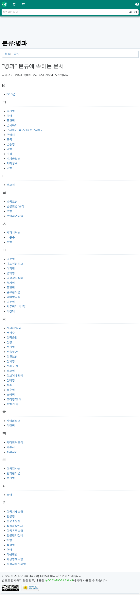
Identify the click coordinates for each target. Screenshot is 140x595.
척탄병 (11, 425)
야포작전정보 (15, 263)
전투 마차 (12, 366)
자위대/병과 (14, 328)
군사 (17, 54)
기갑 (9, 153)
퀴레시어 (12, 452)
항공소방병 (13, 521)
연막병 (11, 273)
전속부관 (12, 351)
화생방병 (12, 554)
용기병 (11, 282)
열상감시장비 (15, 278)
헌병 (9, 549)
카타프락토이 (15, 442)
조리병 (11, 394)
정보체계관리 (15, 375)
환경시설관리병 (16, 564)
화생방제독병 (15, 559)
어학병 (11, 268)
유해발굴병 (13, 297)
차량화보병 (13, 420)
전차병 (11, 361)
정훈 (9, 385)
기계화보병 (13, 158)
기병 (9, 168)
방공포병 (12, 201)
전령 (9, 342)
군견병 (11, 120)
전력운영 (12, 337)
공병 (9, 115)
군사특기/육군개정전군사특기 (25, 130)
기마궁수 (12, 163)
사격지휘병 (13, 232)
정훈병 (11, 390)
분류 (7, 54)
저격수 (11, 332)
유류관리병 (13, 292)
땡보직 (11, 184)
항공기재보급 (15, 511)
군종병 (11, 144)
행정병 (11, 545)
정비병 (11, 380)
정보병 (11, 370)
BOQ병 (11, 94)
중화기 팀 (12, 404)
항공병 (11, 516)
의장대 (11, 311)
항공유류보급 (15, 530)
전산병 (11, 347)
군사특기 (12, 125)
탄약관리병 (13, 473)
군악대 (11, 134)
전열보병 (12, 356)
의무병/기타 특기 (17, 306)
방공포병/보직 (15, 206)
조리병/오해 (14, 399)
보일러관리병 (15, 216)
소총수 (11, 237)
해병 (9, 540)
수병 (9, 242)
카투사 (11, 447)
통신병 (11, 478)
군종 (9, 139)
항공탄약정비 (15, 535)
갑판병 (11, 111)
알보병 (11, 259)
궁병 (9, 149)
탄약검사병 (13, 468)
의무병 (11, 301)
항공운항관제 (15, 526)
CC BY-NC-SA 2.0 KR (60, 580)
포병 (9, 494)
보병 (9, 211)
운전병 (11, 287)
